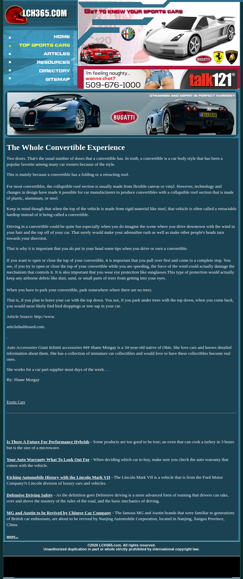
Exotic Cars (16, 402)
